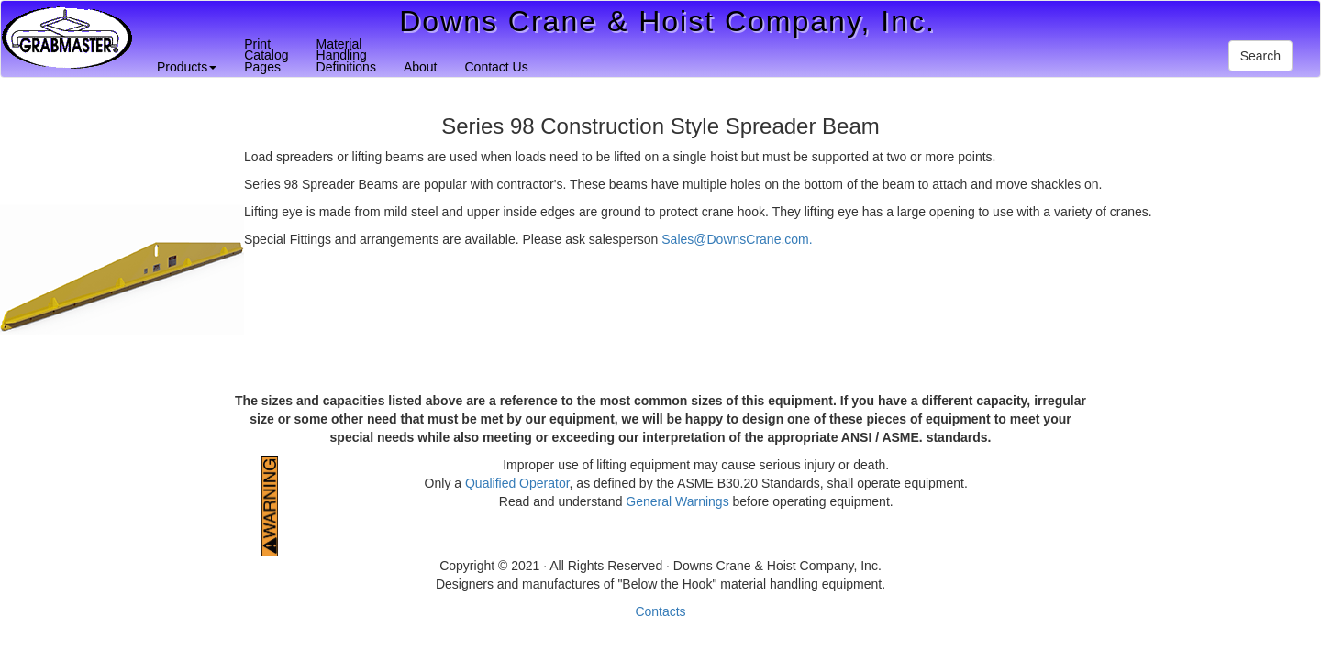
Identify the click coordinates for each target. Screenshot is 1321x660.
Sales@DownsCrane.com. (736, 239)
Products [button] (186, 67)
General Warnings (677, 501)
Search (1260, 56)
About (421, 67)
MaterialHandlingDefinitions (346, 55)
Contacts (660, 611)
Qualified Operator (517, 483)
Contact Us (495, 67)
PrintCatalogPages (266, 55)
